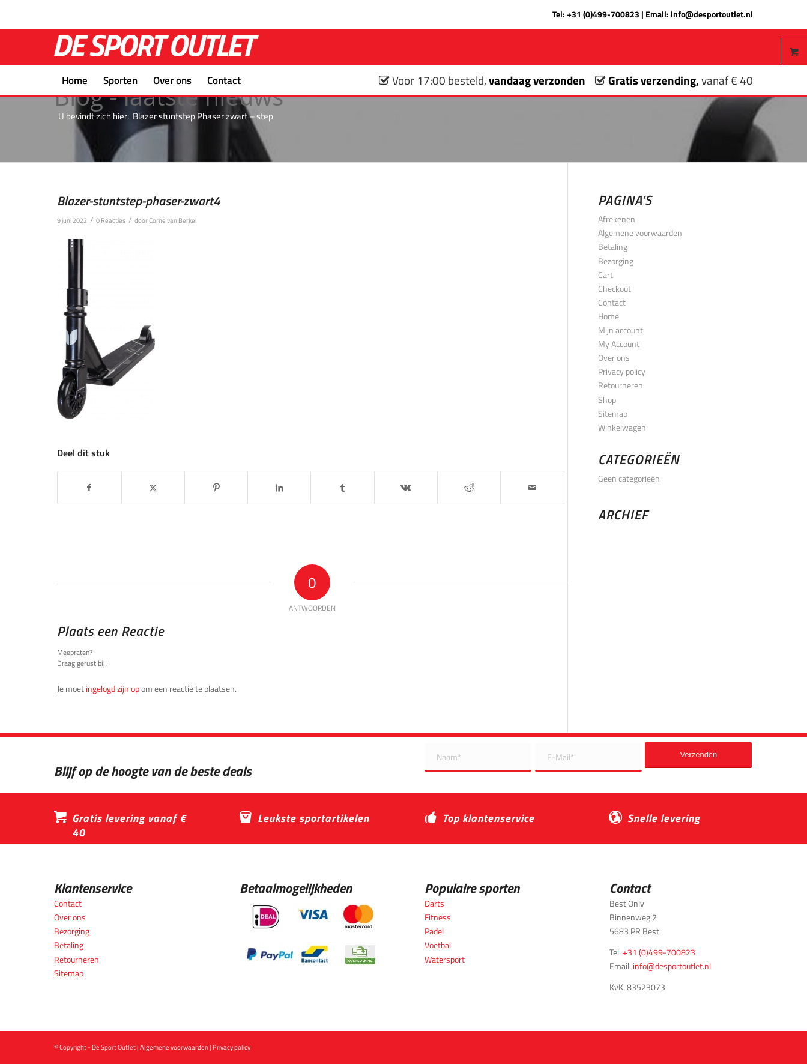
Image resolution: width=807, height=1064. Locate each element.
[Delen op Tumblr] (342, 487)
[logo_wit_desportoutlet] (156, 47)
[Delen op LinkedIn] (279, 487)
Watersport (445, 959)
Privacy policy (621, 371)
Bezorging (615, 261)
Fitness (438, 917)
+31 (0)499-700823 (603, 14)
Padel (434, 931)
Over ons (614, 357)
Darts (434, 903)
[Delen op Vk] (406, 487)
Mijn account (620, 330)
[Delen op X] (153, 487)
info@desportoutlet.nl (712, 14)
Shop (607, 399)
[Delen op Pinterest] (216, 487)
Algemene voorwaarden (640, 232)
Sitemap (612, 413)
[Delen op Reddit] (469, 487)
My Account (618, 343)
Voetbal (438, 945)
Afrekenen (616, 219)
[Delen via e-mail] (532, 487)
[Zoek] (256, 80)
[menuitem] (74, 80)
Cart (605, 274)
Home (608, 316)
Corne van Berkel (173, 220)
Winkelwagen (622, 427)
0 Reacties (110, 220)
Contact (612, 302)
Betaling (612, 246)
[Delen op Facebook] (89, 487)
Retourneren (620, 385)
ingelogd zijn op (112, 688)
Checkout (614, 288)
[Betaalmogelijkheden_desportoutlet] (310, 935)
